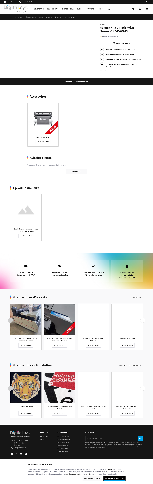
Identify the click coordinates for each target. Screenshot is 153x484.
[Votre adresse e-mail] (114, 438)
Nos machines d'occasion (31, 297)
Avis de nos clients (82, 82)
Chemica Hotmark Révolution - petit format (60, 407)
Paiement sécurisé (64, 439)
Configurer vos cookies (92, 478)
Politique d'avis (63, 446)
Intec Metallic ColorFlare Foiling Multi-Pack (127, 407)
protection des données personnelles (122, 444)
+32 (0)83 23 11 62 (20, 448)
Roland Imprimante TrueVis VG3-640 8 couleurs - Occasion (59, 339)
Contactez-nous (63, 452)
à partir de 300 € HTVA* (120, 50)
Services (42, 439)
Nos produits (18, 17)
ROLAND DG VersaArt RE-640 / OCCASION (93, 339)
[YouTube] (21, 454)
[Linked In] (25, 454)
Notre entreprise (63, 436)
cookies (109, 469)
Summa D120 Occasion (43, 137)
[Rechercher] (109, 9)
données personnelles (73, 474)
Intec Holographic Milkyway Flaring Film (93, 407)
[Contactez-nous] (10, 2)
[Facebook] (12, 454)
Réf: (101, 71)
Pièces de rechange (30, 17)
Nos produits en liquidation (32, 365)
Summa (41, 17)
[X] (16, 454)
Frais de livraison (63, 443)
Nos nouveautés (63, 449)
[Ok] (140, 438)
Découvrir (135, 297)
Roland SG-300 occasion (127, 338)
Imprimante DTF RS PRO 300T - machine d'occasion (26, 339)
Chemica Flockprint (26, 406)
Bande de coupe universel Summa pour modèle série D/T (26, 230)
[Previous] (10, 320)
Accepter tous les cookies (114, 478)
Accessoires (68, 82)
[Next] (142, 320)
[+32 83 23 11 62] (25, 2)
